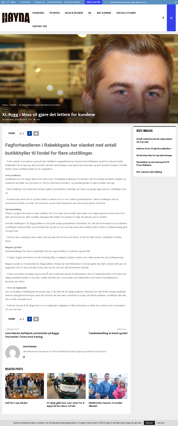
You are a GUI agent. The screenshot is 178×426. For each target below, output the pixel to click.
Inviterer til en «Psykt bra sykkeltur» (153, 148)
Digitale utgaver (126, 13)
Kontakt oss (40, 2)
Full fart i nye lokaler (16, 403)
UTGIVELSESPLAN (54, 2)
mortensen (9, 120)
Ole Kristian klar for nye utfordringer (154, 155)
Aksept (149, 423)
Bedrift (5, 109)
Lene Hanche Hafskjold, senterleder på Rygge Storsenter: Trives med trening (32, 335)
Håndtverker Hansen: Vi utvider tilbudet (105, 404)
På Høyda (54, 13)
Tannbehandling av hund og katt (108, 333)
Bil (90, 13)
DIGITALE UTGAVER (72, 2)
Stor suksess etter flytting (149, 172)
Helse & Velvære (74, 13)
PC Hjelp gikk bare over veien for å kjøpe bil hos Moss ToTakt (65, 404)
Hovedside (38, 13)
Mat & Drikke (104, 13)
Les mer (160, 423)
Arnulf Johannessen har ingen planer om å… (128, 2)
